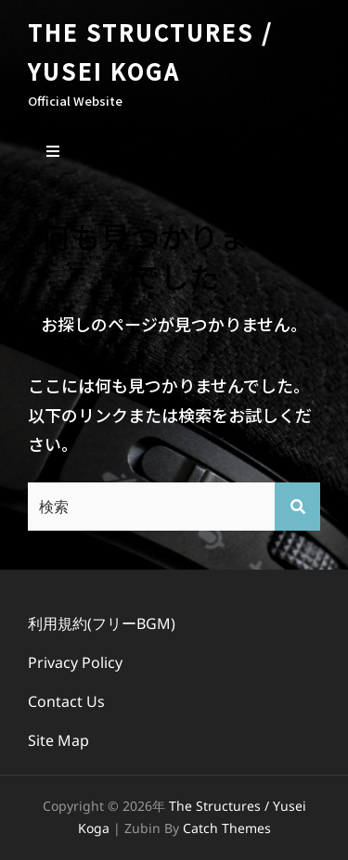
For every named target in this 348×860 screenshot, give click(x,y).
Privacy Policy (75, 662)
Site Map (58, 740)
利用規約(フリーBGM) (101, 623)
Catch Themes (227, 828)
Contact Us (66, 701)
